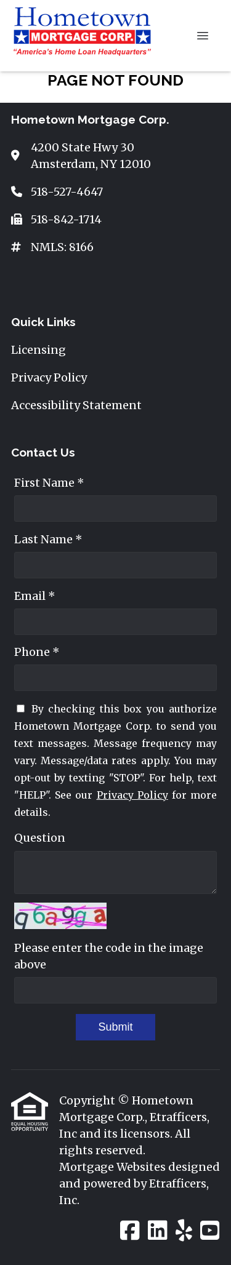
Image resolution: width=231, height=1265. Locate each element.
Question (39, 838)
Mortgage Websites (113, 1167)
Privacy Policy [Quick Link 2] (49, 377)
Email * (34, 596)
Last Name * (48, 539)
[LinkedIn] (158, 1231)
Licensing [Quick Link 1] (38, 350)
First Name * (49, 483)
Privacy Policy (132, 795)
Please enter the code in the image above (108, 956)
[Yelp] (184, 1231)
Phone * (37, 652)
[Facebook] (130, 1231)
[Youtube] (210, 1231)
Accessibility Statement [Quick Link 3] (76, 405)
